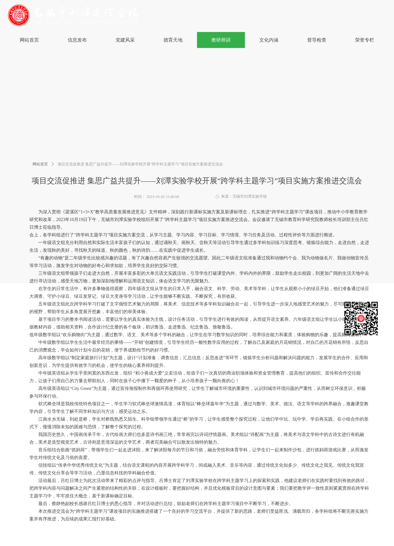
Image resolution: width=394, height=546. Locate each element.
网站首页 (40, 164)
